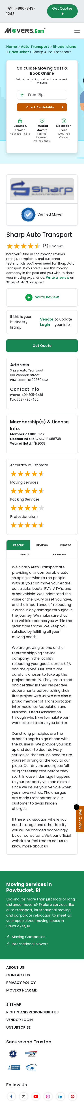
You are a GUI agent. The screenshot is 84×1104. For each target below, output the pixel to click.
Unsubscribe (18, 1027)
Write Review (42, 297)
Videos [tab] (24, 554)
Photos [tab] (65, 545)
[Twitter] (23, 1096)
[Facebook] (11, 1096)
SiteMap (13, 1004)
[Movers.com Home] (25, 30)
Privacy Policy (21, 982)
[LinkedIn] (60, 1096)
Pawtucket (19, 52)
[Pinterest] (72, 1096)
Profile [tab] (18, 545)
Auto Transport (35, 46)
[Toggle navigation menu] (77, 30)
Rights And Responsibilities (32, 1012)
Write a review (57, 277)
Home (11, 46)
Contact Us (18, 975)
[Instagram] (48, 1096)
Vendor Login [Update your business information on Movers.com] (47, 322)
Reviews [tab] (42, 545)
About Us (15, 967)
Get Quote (42, 345)
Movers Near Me (21, 990)
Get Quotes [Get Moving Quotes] (62, 11)
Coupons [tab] (59, 554)
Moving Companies (25, 936)
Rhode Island (64, 46)
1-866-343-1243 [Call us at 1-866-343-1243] (20, 11)
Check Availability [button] (45, 107)
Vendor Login (19, 1019)
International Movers (27, 944)
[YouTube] (36, 1096)
